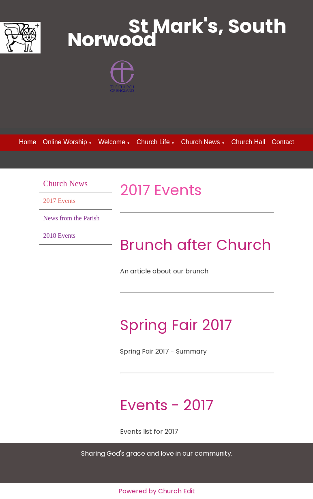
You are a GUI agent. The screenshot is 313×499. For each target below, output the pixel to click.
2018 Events (59, 235)
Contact (283, 142)
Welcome (111, 142)
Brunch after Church (195, 245)
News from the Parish (71, 218)
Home (27, 142)
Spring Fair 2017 (176, 325)
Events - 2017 (166, 405)
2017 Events (59, 200)
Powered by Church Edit (156, 491)
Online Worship (65, 142)
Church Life (153, 142)
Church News (200, 142)
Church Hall (248, 142)
